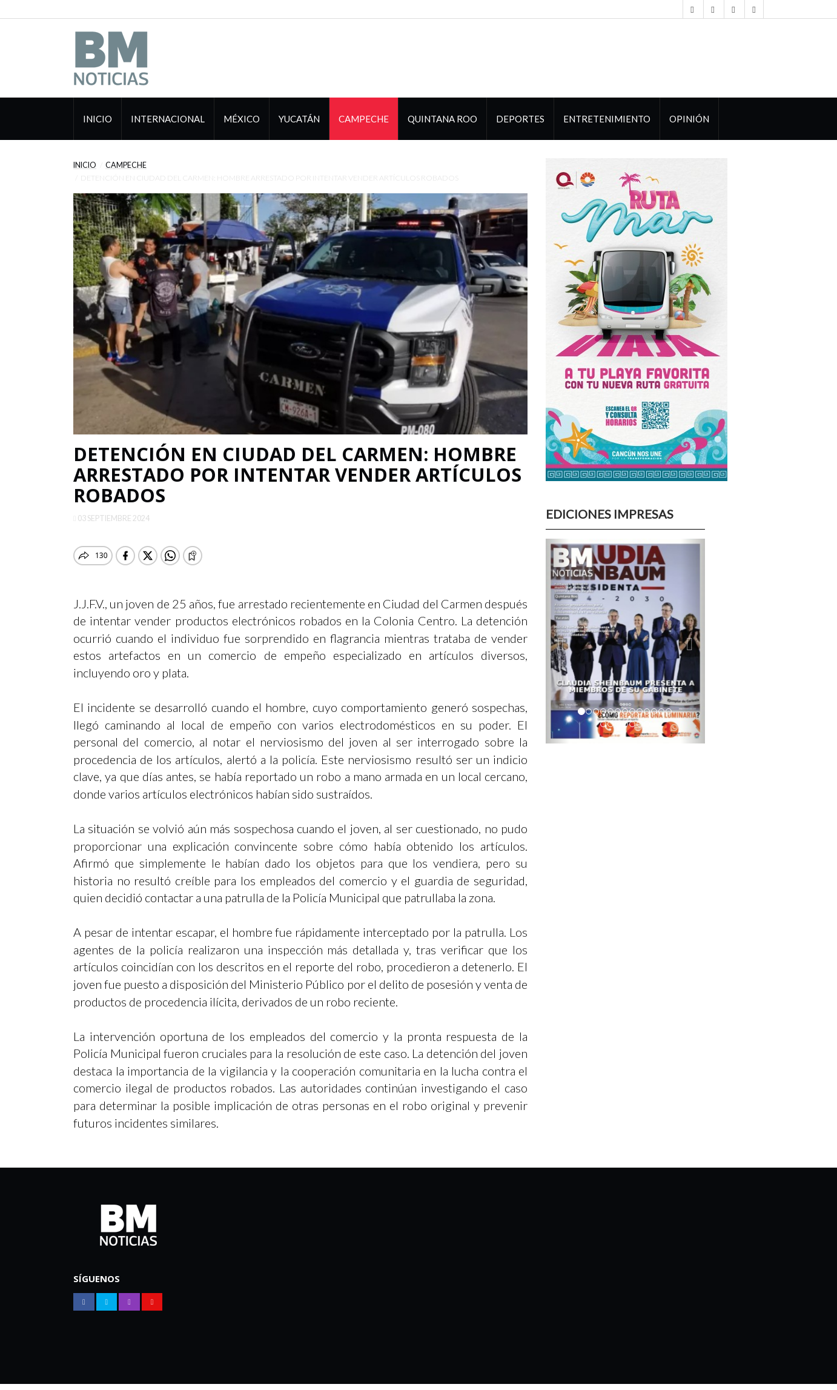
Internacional (168, 118)
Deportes (520, 118)
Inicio (97, 118)
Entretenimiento (606, 118)
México (241, 118)
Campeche (364, 118)
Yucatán (299, 118)
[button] (557, 641)
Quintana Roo (442, 118)
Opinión (689, 118)
